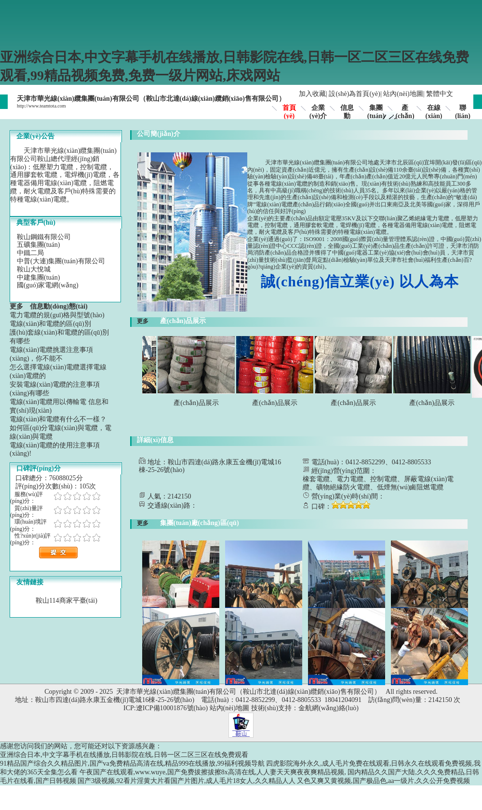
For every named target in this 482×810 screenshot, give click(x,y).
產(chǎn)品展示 (199, 402)
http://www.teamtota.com (41, 105)
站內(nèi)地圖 (403, 93)
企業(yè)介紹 (318, 116)
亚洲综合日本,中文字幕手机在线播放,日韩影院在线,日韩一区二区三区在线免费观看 (124, 754)
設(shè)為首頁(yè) (354, 93)
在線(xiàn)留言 (434, 116)
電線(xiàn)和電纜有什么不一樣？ (58, 419)
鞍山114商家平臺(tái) (66, 600)
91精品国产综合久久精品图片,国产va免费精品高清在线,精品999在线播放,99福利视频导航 (132, 763)
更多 (20, 306)
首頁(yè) (289, 112)
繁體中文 (439, 93)
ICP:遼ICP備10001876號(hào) (165, 708)
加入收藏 (312, 93)
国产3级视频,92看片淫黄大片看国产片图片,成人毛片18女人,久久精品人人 (186, 780)
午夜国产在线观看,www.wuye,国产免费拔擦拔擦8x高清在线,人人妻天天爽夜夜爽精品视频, (213, 772)
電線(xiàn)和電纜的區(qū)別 (50, 323)
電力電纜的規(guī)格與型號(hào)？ (57, 315)
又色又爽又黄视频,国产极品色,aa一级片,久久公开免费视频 (383, 780)
